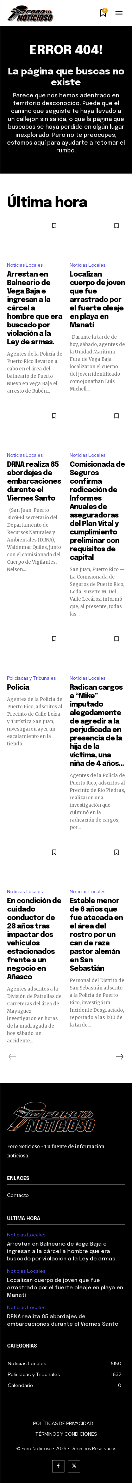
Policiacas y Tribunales (31, 678)
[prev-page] (12, 1057)
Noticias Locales (25, 265)
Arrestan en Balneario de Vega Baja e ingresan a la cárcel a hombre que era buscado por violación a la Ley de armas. (34, 308)
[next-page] (119, 1057)
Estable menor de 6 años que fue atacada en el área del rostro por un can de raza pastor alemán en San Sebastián (96, 935)
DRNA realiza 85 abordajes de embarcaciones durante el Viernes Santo (34, 481)
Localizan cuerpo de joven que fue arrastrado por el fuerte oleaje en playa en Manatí (97, 300)
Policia (18, 687)
